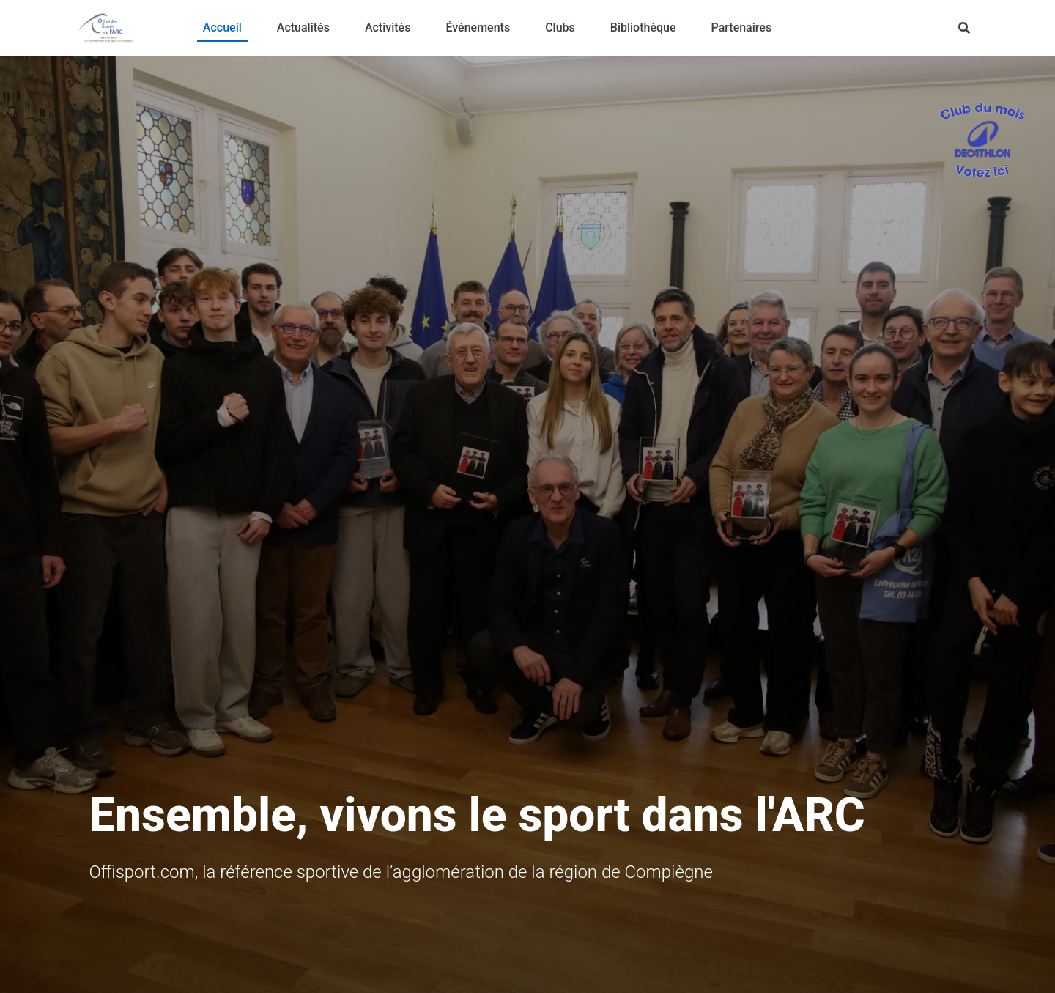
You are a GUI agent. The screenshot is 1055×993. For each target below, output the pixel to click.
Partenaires (741, 27)
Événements (477, 27)
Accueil (222, 27)
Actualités (303, 27)
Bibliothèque (643, 27)
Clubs (560, 27)
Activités (388, 27)
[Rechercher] (964, 28)
